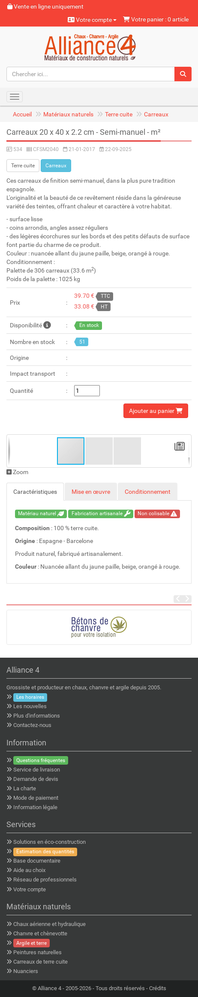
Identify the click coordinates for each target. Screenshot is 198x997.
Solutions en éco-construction (49, 842)
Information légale (35, 807)
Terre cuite (118, 114)
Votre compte (92, 19)
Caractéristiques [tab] (35, 491)
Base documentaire (36, 861)
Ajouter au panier (156, 410)
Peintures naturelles (37, 952)
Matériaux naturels (68, 114)
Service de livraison (36, 769)
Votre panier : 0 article (156, 19)
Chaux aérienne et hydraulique (49, 924)
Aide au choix (29, 870)
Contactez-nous (32, 725)
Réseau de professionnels (45, 879)
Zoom (17, 472)
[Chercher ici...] (90, 74)
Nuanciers (25, 971)
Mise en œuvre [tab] (91, 491)
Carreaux (156, 114)
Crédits (157, 988)
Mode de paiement (35, 798)
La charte (24, 788)
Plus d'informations (36, 715)
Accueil (22, 114)
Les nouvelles (30, 706)
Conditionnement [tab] (148, 491)
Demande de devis (35, 779)
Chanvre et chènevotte (40, 933)
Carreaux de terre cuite (40, 961)
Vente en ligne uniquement (45, 6)
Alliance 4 (49, 988)
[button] (99, 451)
